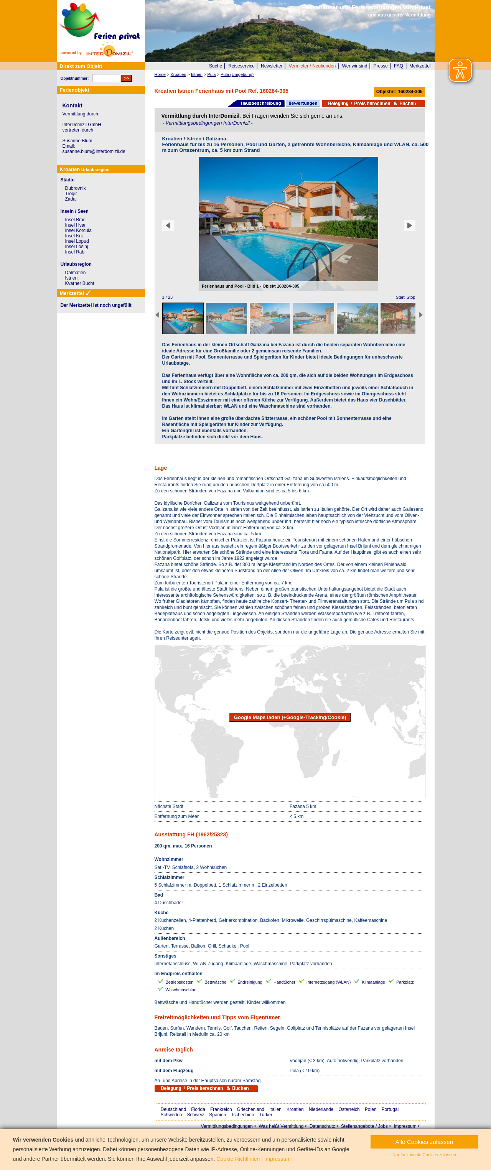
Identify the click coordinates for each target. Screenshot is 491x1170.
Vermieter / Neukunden (312, 66)
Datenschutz (322, 1126)
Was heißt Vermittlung (281, 1126)
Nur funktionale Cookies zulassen (424, 1154)
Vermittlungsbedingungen (227, 1126)
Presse (381, 66)
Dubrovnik (75, 188)
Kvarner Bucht (79, 283)
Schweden (171, 1114)
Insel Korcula (78, 230)
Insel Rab (75, 252)
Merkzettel (419, 66)
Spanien (217, 1114)
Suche (215, 66)
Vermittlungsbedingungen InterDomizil (208, 123)
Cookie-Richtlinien (238, 1159)
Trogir (71, 193)
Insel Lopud (77, 241)
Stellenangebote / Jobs (364, 1126)
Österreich (348, 1109)
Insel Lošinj (76, 246)
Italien (275, 1109)
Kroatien (295, 1109)
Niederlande (321, 1109)
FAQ (398, 66)
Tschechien (242, 1114)
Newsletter (272, 66)
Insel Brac (75, 219)
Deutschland (173, 1109)
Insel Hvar (75, 225)
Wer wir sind (354, 66)
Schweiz (195, 1114)
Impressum (405, 1126)
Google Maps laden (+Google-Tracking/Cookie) (290, 717)
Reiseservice (241, 66)
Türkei (265, 1114)
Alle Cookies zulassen (424, 1142)
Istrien (71, 278)
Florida (198, 1109)
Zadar (71, 199)
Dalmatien (75, 272)
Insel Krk (74, 236)
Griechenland (250, 1109)
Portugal (390, 1109)
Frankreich (221, 1109)
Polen (371, 1109)
